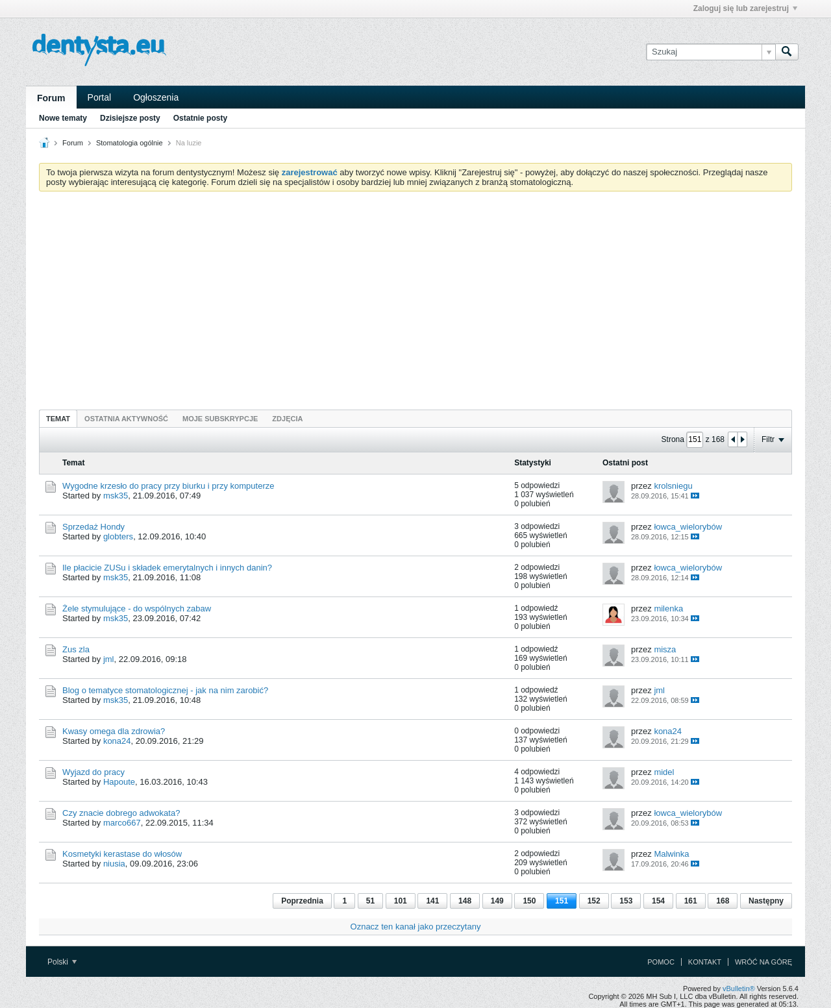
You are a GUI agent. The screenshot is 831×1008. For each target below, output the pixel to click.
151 (561, 900)
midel (664, 772)
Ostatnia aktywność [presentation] (126, 419)
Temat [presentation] (58, 419)
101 (400, 900)
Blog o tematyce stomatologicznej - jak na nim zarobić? (165, 690)
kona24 (117, 741)
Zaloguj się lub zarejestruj (745, 8)
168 (722, 900)
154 (658, 900)
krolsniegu (673, 486)
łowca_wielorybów (688, 527)
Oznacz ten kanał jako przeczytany (416, 926)
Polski (62, 961)
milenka (668, 608)
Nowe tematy (63, 118)
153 (625, 900)
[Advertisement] (415, 298)
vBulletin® (739, 988)
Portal (100, 97)
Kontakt (704, 962)
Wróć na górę (763, 962)
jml (108, 659)
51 (370, 900)
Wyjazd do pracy (93, 772)
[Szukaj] (710, 51)
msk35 (115, 495)
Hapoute (119, 782)
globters (118, 536)
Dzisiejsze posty (130, 118)
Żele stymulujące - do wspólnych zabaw (136, 608)
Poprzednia (302, 900)
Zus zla (76, 649)
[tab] (58, 418)
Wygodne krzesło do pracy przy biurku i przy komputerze (168, 486)
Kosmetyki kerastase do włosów (122, 854)
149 (497, 900)
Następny (766, 900)
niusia (114, 863)
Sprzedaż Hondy (93, 527)
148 (464, 900)
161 (690, 900)
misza (665, 649)
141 (432, 900)
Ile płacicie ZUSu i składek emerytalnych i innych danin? (167, 567)
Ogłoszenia (156, 97)
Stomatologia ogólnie (129, 143)
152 (594, 900)
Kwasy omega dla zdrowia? (113, 731)
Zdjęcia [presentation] (287, 419)
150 (529, 900)
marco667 (122, 823)
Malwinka (671, 854)
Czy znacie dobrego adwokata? (121, 813)
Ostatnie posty (200, 118)
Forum (51, 98)
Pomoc (661, 962)
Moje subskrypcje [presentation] (220, 419)
